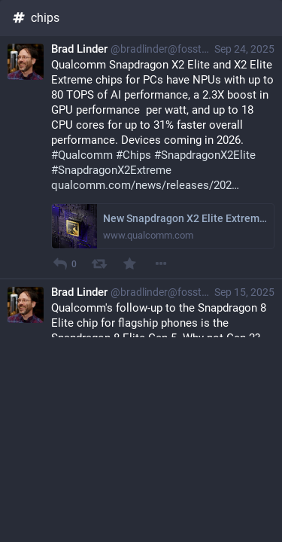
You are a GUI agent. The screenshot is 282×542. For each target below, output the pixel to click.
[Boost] (99, 264)
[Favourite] (129, 264)
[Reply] (59, 264)
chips (35, 18)
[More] (160, 264)
